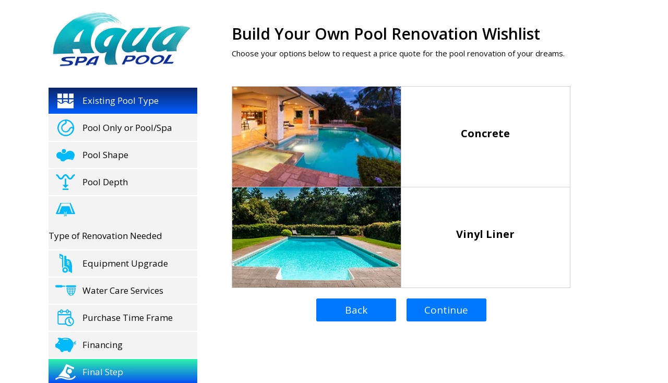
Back (356, 310)
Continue (446, 310)
